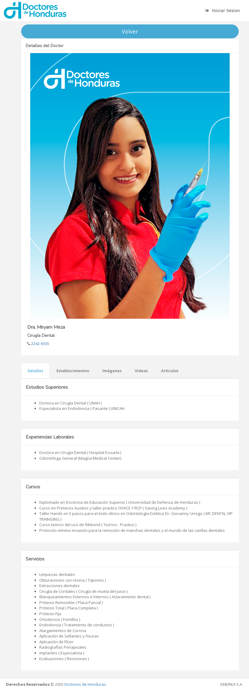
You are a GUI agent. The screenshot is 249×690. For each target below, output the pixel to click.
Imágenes (111, 370)
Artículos (169, 370)
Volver (130, 31)
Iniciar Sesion (222, 10)
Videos (141, 370)
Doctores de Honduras (85, 684)
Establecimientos (73, 370)
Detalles (35, 370)
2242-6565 (39, 343)
